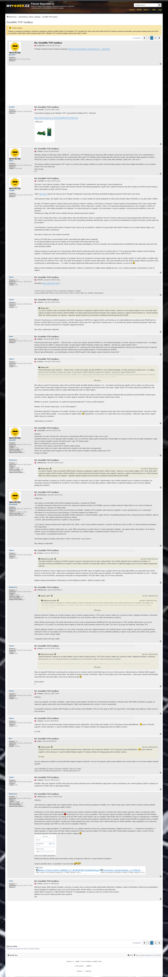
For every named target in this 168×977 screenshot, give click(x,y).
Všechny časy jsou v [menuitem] (150, 955)
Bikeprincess (13, 460)
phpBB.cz (89, 966)
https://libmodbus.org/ (51, 283)
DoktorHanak (13, 504)
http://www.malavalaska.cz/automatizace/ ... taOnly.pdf (88, 49)
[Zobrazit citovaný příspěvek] (50, 469)
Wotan (11, 336)
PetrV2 (11, 277)
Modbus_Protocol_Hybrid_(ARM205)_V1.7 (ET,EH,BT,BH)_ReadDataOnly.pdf (69, 870)
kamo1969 (12, 440)
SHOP (139, 10)
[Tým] (136, 955)
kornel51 (11, 107)
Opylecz (11, 299)
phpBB (77, 961)
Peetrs (11, 881)
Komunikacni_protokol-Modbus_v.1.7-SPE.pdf (121, 870)
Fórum (132, 10)
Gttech (11, 161)
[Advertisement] (84, 85)
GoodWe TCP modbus (20, 22)
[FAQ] (130, 955)
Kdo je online (12, 946)
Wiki (154, 10)
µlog (159, 10)
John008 (11, 190)
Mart (10, 738)
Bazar (146, 10)
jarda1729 (12, 54)
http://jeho (43, 194)
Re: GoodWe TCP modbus (48, 43)
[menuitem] (32, 16)
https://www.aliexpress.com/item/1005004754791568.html (56, 118)
